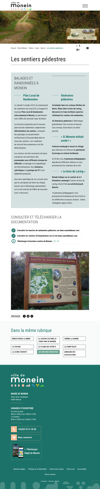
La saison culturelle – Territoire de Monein (48, 340)
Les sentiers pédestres (48, 352)
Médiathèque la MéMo (21, 339)
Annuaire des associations (70, 353)
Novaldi (57, 481)
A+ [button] (78, 50)
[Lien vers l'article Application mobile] (26, 451)
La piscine (16, 347)
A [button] (79, 45)
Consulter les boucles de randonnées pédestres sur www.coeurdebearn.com (48, 230)
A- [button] (77, 46)
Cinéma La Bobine (71, 339)
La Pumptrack (70, 347)
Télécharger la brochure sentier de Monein (38, 241)
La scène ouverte (19, 352)
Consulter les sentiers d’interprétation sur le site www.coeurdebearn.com (47, 236)
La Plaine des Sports (47, 347)
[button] (87, 48)
